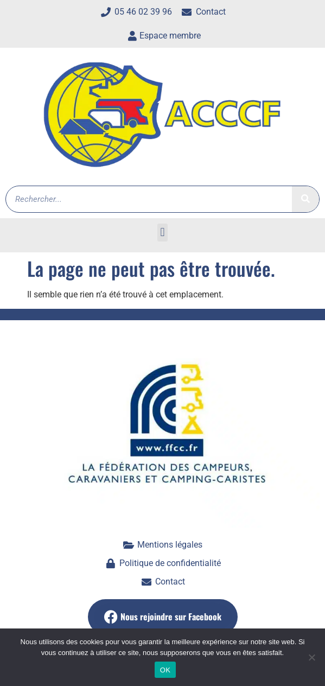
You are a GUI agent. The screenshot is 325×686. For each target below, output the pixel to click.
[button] (162, 233)
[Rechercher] (305, 199)
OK (165, 670)
